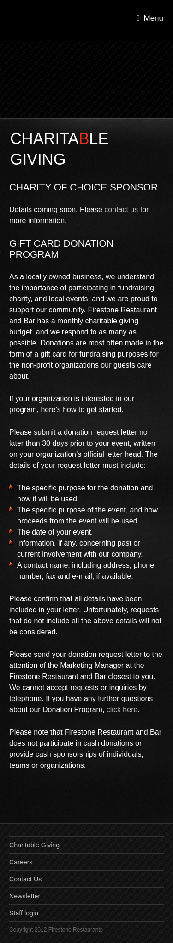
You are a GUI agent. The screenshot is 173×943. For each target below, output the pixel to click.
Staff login (23, 913)
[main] (86, 470)
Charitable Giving (34, 845)
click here (122, 709)
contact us (121, 209)
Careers (21, 862)
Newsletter (24, 896)
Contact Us (25, 879)
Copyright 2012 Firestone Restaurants (56, 929)
